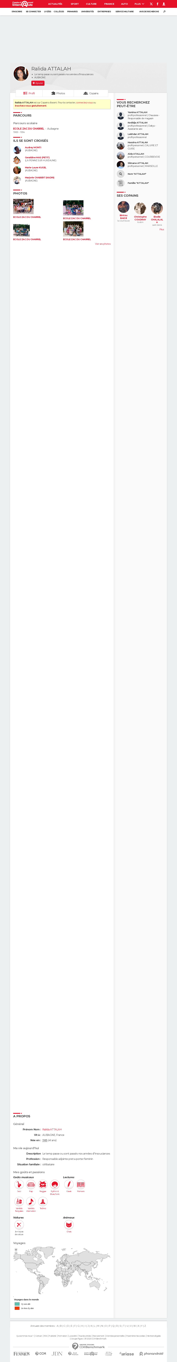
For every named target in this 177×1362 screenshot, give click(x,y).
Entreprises (104, 11)
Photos (60, 93)
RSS (45, 1336)
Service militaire (124, 11)
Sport (75, 4)
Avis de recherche (149, 11)
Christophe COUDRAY (140, 218)
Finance (109, 4)
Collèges (59, 11)
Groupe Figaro (77, 1339)
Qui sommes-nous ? (24, 1336)
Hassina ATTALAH (138, 142)
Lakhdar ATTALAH (138, 134)
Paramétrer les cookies (135, 1336)
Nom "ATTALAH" (137, 174)
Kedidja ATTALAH (138, 122)
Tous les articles (85, 1336)
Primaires (72, 11)
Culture (91, 4)
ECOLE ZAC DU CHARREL (28, 128)
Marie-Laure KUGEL (35, 167)
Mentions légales (154, 1336)
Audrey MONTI (33, 147)
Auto (124, 4)
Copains (94, 93)
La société (73, 1336)
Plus (139, 4)
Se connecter (33, 11)
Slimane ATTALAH (138, 163)
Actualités (55, 4)
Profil (32, 93)
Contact (38, 1336)
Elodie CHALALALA (157, 219)
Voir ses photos (102, 243)
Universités (87, 11)
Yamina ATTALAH (137, 112)
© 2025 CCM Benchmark (95, 1339)
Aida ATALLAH (136, 154)
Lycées (47, 11)
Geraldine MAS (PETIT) (37, 157)
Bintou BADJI (123, 217)
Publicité (52, 1336)
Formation (62, 1336)
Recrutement (98, 1336)
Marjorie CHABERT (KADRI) (39, 177)
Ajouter (39, 83)
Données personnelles (115, 1336)
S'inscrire (17, 11)
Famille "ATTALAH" (138, 183)
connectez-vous (84, 102)
